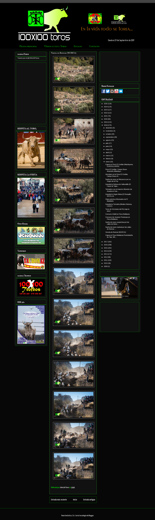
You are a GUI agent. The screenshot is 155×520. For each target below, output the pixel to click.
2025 (106, 104)
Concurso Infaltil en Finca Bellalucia (117, 214)
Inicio (75, 500)
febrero (108, 158)
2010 (106, 263)
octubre (109, 134)
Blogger (91, 516)
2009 (106, 266)
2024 (106, 107)
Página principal (28, 46)
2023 (106, 110)
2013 (106, 254)
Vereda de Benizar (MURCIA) (115, 232)
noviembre (109, 131)
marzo (108, 155)
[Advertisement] (31, 93)
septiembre (110, 137)
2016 (106, 245)
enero (108, 162)
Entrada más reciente (59, 500)
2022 (106, 113)
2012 (106, 257)
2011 (106, 260)
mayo (108, 149)
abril (107, 152)
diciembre (109, 128)
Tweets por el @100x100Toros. (28, 58)
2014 (106, 251)
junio (107, 146)
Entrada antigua (89, 500)
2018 (106, 125)
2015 (106, 248)
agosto (108, 140)
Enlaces (78, 46)
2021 (106, 116)
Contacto (94, 46)
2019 (106, 122)
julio (107, 143)
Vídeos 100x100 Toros (55, 46)
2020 (106, 119)
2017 (106, 242)
